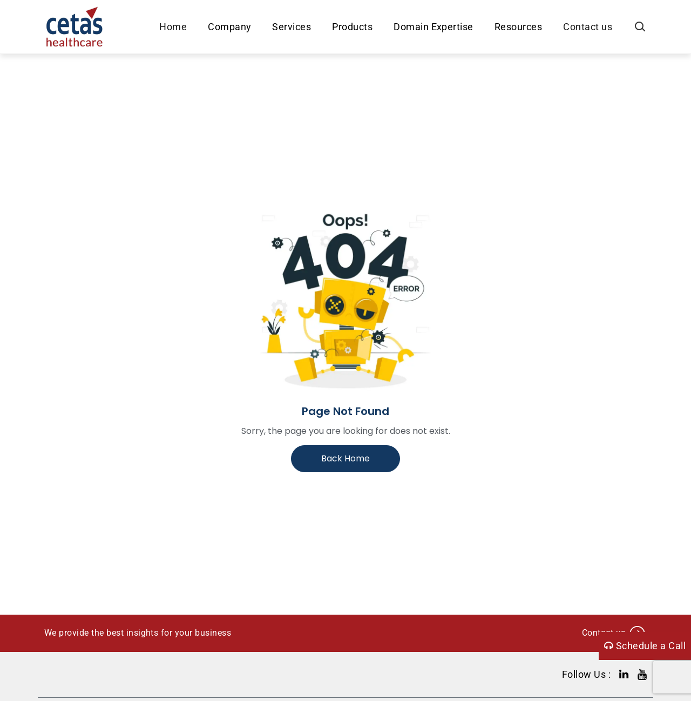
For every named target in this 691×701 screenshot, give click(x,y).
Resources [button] (518, 26)
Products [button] (352, 26)
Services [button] (291, 26)
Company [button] (229, 26)
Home (173, 26)
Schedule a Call (645, 645)
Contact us (587, 26)
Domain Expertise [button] (433, 26)
